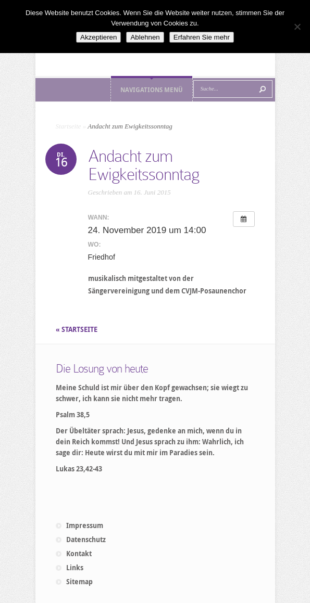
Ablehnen (144, 37)
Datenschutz (86, 539)
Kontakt (79, 553)
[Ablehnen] (297, 26)
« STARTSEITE (77, 329)
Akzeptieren (98, 37)
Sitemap (79, 581)
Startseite (68, 126)
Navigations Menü (151, 89)
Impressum (84, 525)
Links (74, 567)
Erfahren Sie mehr (201, 37)
